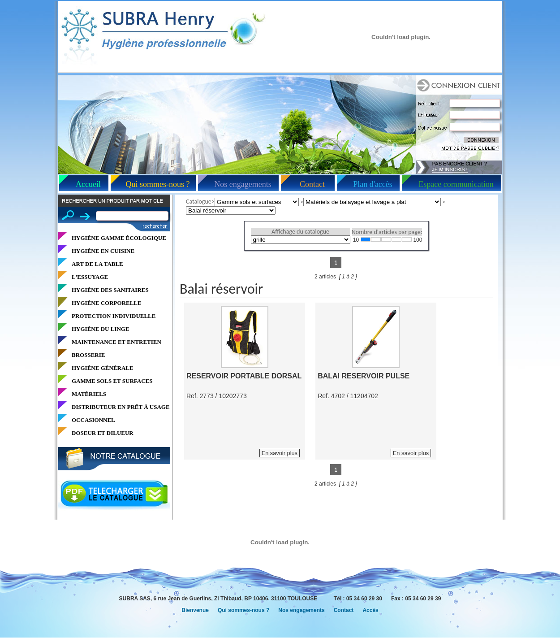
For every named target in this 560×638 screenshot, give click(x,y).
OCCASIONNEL (93, 420)
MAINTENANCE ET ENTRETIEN (116, 342)
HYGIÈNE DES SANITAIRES (110, 289)
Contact (312, 184)
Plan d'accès (372, 184)
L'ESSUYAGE (90, 276)
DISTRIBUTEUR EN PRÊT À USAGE (121, 407)
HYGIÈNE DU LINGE (100, 329)
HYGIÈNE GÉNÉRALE (103, 368)
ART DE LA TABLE (97, 263)
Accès (370, 610)
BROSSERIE (88, 355)
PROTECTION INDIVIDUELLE (113, 315)
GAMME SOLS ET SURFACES (112, 381)
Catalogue (198, 201)
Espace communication (455, 184)
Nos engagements (242, 184)
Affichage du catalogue (300, 231)
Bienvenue (195, 610)
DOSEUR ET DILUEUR (103, 433)
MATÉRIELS (89, 394)
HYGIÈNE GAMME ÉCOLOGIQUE (119, 237)
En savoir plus (279, 453)
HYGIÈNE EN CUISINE (103, 250)
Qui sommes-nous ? (158, 184)
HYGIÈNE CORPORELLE (107, 302)
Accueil (88, 184)
